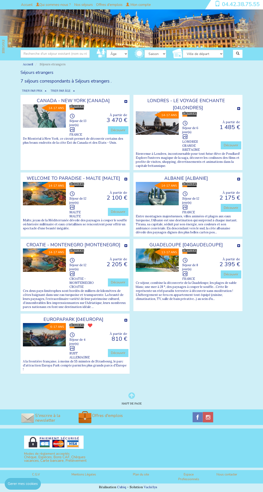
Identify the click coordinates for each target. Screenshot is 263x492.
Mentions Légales (84, 474)
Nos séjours (83, 4)
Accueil (27, 4)
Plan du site (141, 474)
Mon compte (138, 4)
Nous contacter (226, 474)
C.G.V (36, 474)
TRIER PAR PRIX (32, 91)
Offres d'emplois (109, 4)
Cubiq (121, 487)
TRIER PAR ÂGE (61, 91)
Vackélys (150, 487)
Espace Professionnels (188, 477)
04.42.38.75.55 (241, 4)
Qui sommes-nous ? (53, 4)
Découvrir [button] (118, 130)
